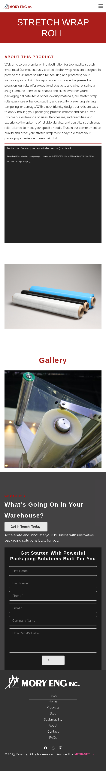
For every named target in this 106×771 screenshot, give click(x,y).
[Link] (17, 6)
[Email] (53, 608)
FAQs (53, 737)
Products (53, 707)
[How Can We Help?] (53, 640)
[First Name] (53, 571)
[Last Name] (53, 583)
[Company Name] (53, 620)
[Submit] (53, 660)
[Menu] (100, 6)
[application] (53, 194)
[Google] (53, 748)
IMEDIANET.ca (84, 754)
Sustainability (53, 719)
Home (53, 701)
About (53, 725)
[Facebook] (45, 748)
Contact (53, 731)
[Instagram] (60, 748)
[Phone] (53, 596)
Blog (53, 713)
